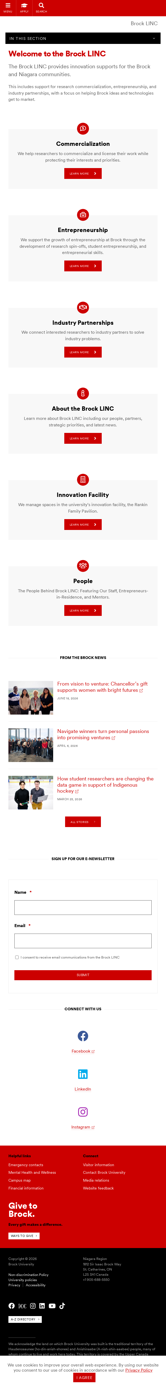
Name (23, 892)
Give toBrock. (22, 1209)
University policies (22, 1280)
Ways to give (22, 1236)
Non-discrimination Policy (28, 1275)
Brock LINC (144, 23)
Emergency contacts (25, 1164)
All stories (80, 822)
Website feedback (98, 1188)
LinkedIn (83, 1089)
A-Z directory (23, 1319)
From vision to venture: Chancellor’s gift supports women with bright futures (102, 687)
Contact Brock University (104, 1172)
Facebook (81, 1051)
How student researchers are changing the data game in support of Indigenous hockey (105, 785)
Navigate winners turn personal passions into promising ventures (103, 734)
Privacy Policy (138, 1370)
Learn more (83, 173)
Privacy (14, 1285)
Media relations (96, 1180)
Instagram (80, 1127)
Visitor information (98, 1164)
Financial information (26, 1188)
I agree (84, 1377)
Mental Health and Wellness (32, 1172)
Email (22, 926)
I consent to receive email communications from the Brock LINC (70, 957)
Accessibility (36, 1285)
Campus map (19, 1180)
